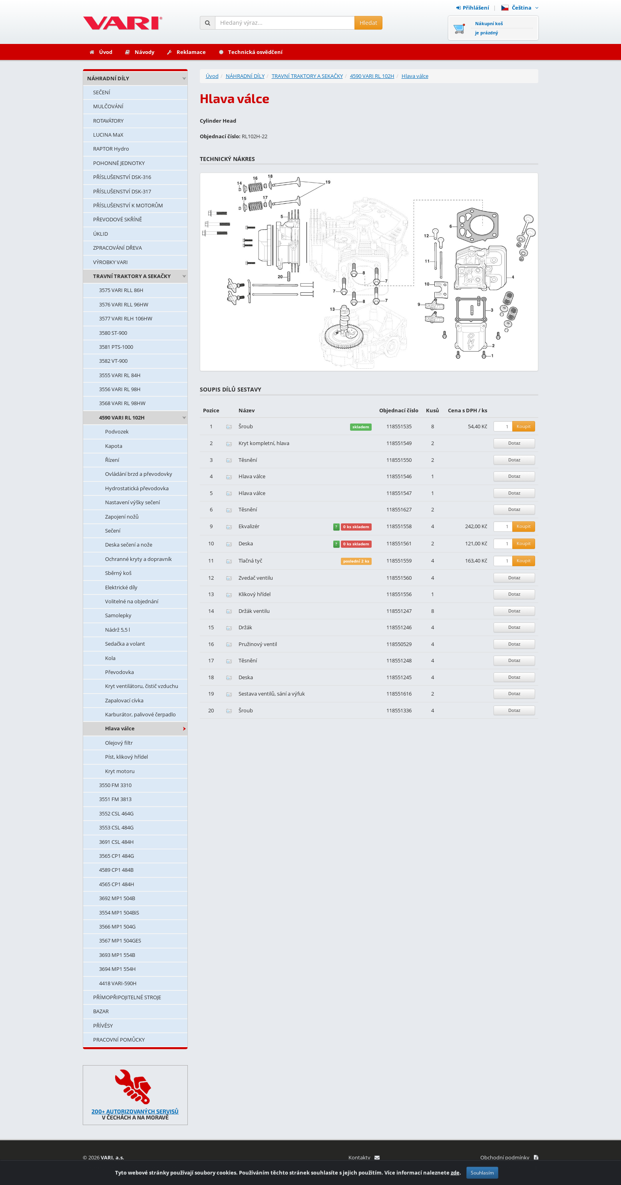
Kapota (113, 445)
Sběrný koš (118, 573)
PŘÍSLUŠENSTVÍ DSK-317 (122, 191)
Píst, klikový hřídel (126, 756)
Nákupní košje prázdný (489, 28)
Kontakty (363, 1157)
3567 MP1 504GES (120, 940)
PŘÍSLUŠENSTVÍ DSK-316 (122, 177)
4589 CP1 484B (116, 869)
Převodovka (119, 672)
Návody (139, 52)
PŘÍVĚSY (103, 1025)
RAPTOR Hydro (111, 148)
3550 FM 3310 (115, 785)
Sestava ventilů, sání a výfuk (272, 693)
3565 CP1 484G (116, 855)
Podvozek (117, 431)
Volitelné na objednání (131, 601)
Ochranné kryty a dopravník (138, 559)
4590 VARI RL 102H (122, 417)
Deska (246, 543)
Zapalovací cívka (124, 700)
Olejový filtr (119, 742)
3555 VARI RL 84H (120, 375)
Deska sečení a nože (128, 544)
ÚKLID (100, 233)
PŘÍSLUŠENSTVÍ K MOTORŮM (128, 205)
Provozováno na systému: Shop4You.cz (129, 1167)
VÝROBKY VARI (110, 262)
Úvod (100, 52)
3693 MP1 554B (117, 954)
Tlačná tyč (250, 560)
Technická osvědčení (250, 52)
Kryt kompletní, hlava (264, 443)
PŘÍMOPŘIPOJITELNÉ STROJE (127, 997)
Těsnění (248, 459)
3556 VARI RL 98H (120, 389)
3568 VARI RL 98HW (122, 403)
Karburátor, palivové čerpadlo (140, 714)
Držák (245, 627)
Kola (110, 658)
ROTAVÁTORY (108, 120)
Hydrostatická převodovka (137, 488)
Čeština (519, 7)
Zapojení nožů (122, 516)
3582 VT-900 (113, 360)
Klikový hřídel (255, 594)
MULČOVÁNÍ (108, 106)
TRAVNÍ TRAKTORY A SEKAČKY (132, 276)
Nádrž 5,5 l (117, 629)
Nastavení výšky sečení (132, 502)
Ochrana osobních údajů (504, 1167)
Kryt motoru (120, 771)
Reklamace (186, 52)
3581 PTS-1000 (116, 346)
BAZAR (101, 1011)
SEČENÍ (101, 92)
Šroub (246, 426)
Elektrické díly (121, 587)
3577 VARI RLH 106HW (125, 318)
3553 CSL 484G (116, 827)
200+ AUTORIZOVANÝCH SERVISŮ (135, 1111)
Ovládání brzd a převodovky (138, 473)
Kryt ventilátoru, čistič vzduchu (141, 686)
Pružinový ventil (258, 644)
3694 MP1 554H (117, 968)
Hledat (368, 22)
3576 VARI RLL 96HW (123, 304)
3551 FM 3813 (115, 799)
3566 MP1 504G (117, 926)
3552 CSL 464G (116, 813)
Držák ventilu (254, 610)
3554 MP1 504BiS (119, 912)
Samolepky (118, 615)
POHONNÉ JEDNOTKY (119, 163)
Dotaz (514, 443)
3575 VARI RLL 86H (121, 290)
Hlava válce (120, 728)
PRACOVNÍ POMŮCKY (119, 1039)
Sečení (112, 530)
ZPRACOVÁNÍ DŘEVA (117, 247)
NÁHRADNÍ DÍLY (108, 78)
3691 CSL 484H (116, 841)
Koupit (524, 426)
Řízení (112, 459)
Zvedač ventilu (256, 577)
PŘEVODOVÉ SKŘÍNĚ (117, 219)
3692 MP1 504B (117, 898)
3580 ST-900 (113, 332)
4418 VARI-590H (118, 983)
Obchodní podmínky (509, 1157)
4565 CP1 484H (116, 884)
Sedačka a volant (125, 643)
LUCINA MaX (108, 134)
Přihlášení (472, 7)
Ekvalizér (249, 526)
